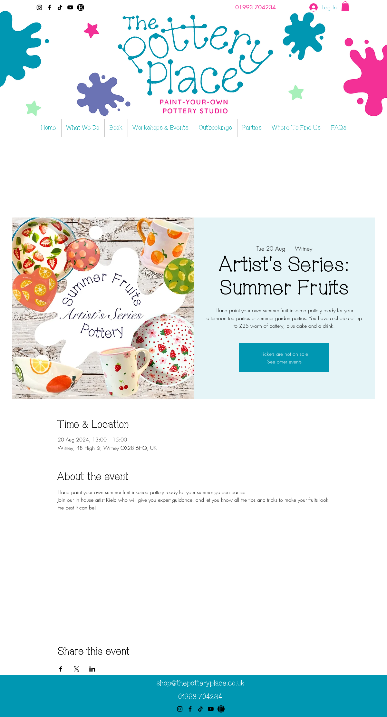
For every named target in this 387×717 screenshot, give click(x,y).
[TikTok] (59, 7)
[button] (345, 6)
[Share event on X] (76, 669)
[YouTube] (70, 7)
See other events (284, 361)
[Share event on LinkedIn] (92, 669)
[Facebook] (49, 7)
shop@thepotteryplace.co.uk (200, 683)
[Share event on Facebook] (61, 669)
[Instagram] (39, 7)
